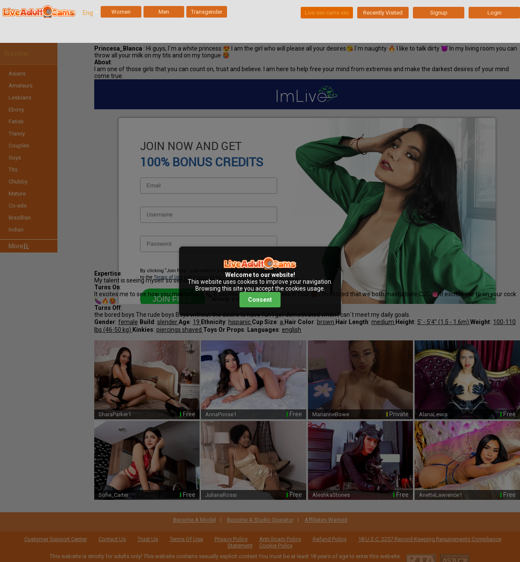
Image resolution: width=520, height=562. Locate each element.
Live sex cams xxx (327, 12)
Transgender (206, 12)
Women (121, 12)
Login (494, 12)
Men (163, 12)
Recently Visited (383, 12)
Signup (439, 12)
